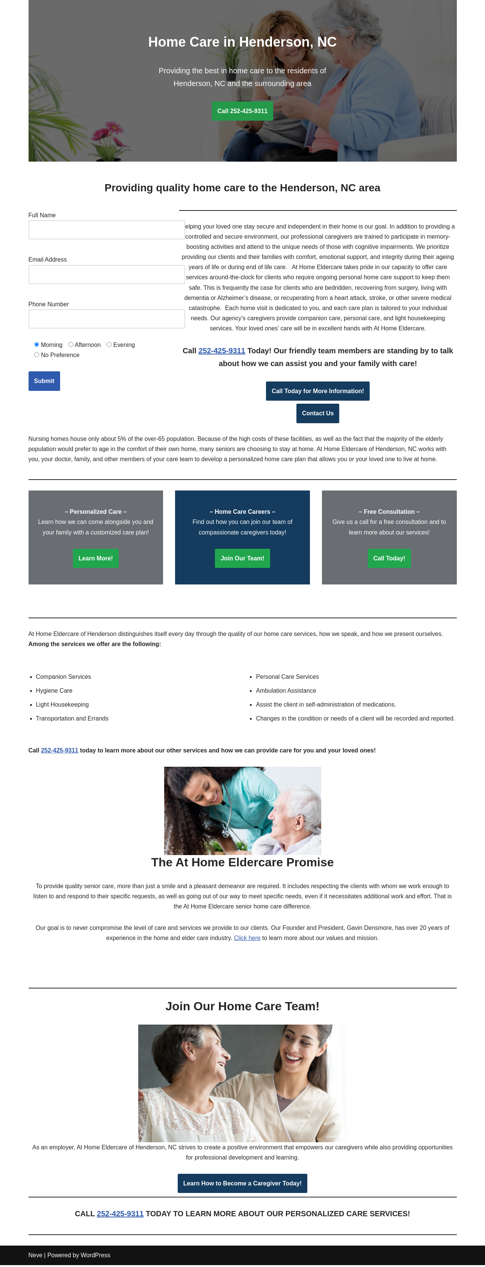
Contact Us (318, 414)
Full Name (107, 222)
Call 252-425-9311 (242, 111)
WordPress (95, 1257)
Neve (35, 1257)
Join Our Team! (242, 559)
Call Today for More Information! (318, 391)
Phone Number (107, 311)
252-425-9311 (221, 351)
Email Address (107, 267)
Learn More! (96, 559)
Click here (247, 939)
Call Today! (389, 559)
